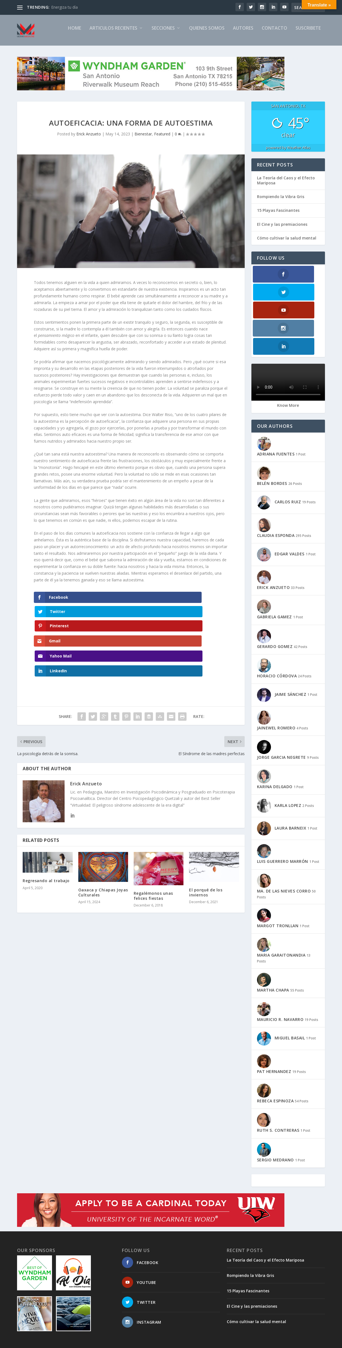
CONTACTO (274, 33)
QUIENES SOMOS (207, 33)
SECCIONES (163, 33)
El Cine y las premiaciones (282, 229)
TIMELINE (236, 1341)
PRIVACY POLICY (265, 1341)
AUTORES (243, 33)
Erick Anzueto (88, 138)
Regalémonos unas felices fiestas (153, 842)
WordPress (108, 1341)
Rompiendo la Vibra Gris (280, 201)
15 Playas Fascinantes (278, 215)
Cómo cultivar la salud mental (286, 242)
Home (74, 33)
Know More (288, 356)
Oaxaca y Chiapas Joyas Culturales (103, 838)
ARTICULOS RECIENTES (113, 33)
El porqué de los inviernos (205, 838)
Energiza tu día (64, 7)
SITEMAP (187, 1341)
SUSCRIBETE (308, 33)
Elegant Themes (56, 1341)
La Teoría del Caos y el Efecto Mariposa (286, 185)
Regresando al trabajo (46, 826)
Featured (162, 138)
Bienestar (143, 138)
